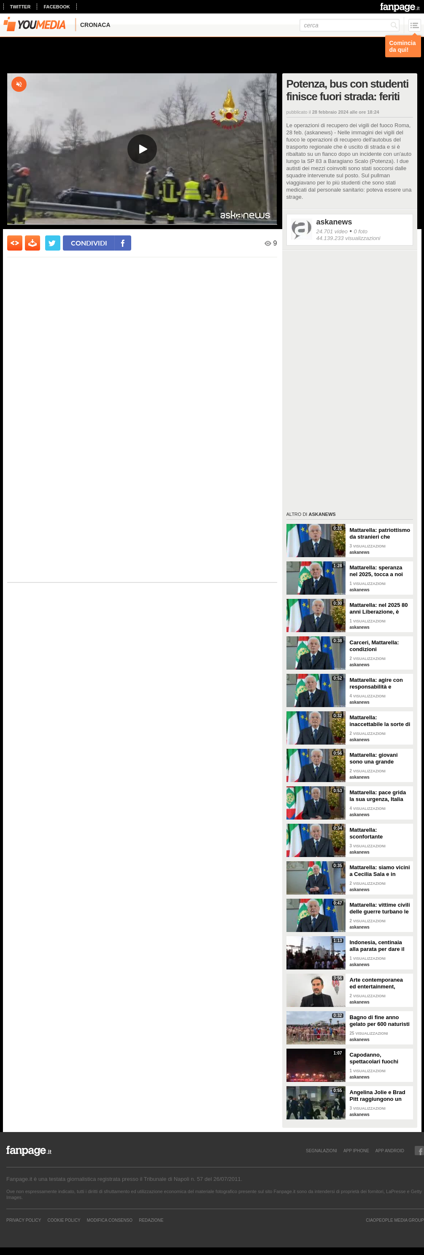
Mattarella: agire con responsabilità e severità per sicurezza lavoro (378, 683)
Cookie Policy (63, 1220)
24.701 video (332, 231)
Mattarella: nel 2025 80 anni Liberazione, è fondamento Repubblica (379, 608)
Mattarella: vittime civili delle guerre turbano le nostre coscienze (380, 908)
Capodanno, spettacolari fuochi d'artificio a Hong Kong (380, 1058)
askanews (334, 222)
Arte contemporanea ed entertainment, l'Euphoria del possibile (376, 983)
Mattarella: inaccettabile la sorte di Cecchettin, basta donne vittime (380, 721)
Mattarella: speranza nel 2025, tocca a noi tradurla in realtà (376, 571)
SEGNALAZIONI (321, 1150)
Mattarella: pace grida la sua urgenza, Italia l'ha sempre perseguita (379, 796)
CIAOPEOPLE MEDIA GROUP (395, 1220)
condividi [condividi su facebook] (89, 243)
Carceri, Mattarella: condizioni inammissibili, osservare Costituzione (380, 646)
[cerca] (350, 25)
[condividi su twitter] (52, 243)
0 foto (360, 231)
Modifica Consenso (109, 1220)
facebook (56, 6)
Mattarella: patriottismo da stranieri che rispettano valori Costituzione (380, 533)
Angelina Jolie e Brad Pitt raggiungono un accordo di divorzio (377, 1096)
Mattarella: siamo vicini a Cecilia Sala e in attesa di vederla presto (380, 871)
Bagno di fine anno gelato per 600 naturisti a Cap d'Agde (380, 1021)
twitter (20, 6)
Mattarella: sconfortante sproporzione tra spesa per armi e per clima (380, 833)
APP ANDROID (389, 1150)
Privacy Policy (23, 1220)
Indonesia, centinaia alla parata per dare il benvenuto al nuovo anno (377, 946)
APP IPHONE (356, 1150)
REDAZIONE (151, 1220)
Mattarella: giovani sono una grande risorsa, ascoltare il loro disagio (375, 758)
